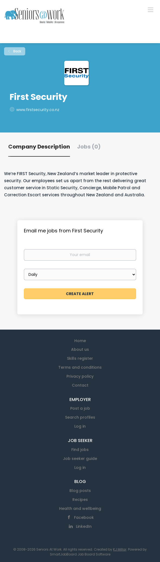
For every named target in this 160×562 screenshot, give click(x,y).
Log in (80, 426)
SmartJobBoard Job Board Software (80, 554)
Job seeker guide (80, 458)
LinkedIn (84, 526)
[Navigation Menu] (150, 9)
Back (16, 51)
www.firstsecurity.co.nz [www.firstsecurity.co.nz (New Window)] (37, 109)
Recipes (80, 499)
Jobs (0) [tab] (89, 146)
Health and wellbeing (80, 508)
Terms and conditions (80, 367)
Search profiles (80, 417)
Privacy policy (80, 376)
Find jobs (80, 449)
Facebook (84, 517)
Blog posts (80, 490)
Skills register (80, 358)
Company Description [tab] (39, 146)
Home (80, 340)
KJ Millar (119, 549)
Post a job (80, 408)
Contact (80, 385)
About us (80, 349)
